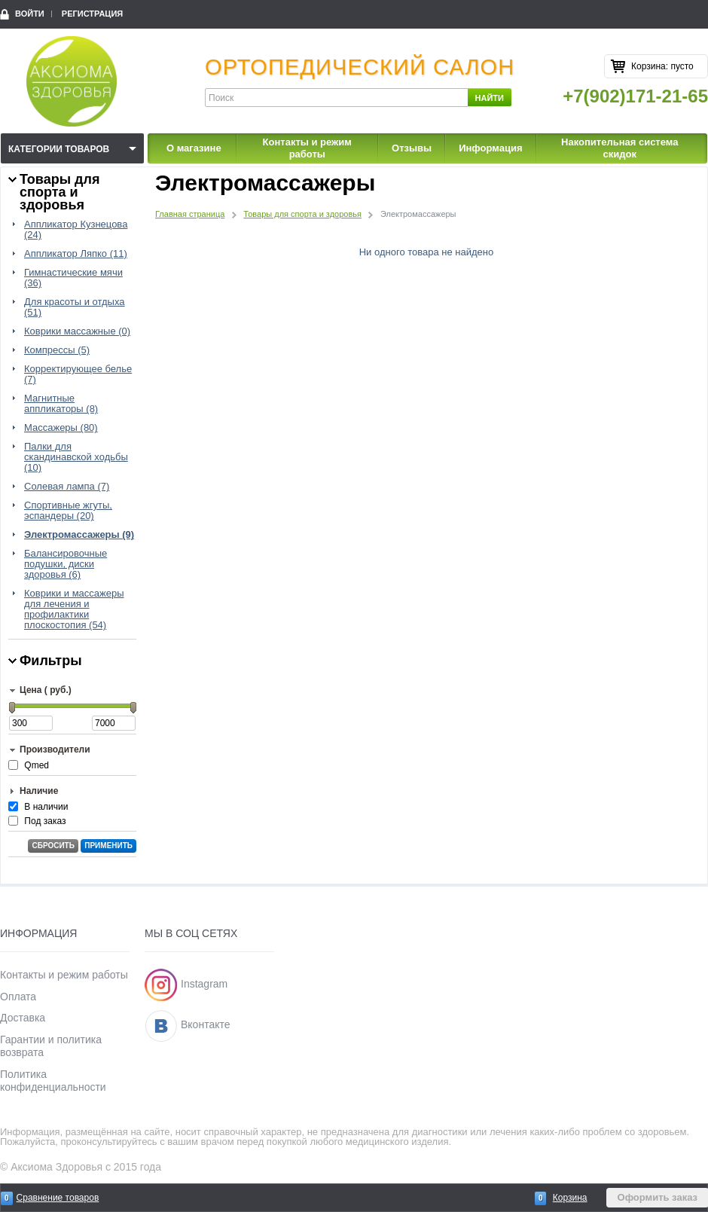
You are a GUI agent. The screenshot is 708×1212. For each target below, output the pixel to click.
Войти (29, 13)
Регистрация (92, 13)
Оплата (18, 997)
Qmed (36, 765)
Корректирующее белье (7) (78, 374)
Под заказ (45, 821)
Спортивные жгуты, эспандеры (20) (68, 510)
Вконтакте (205, 1024)
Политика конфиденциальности (53, 1080)
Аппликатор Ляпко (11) (75, 254)
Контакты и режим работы (307, 148)
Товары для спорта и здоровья (302, 213)
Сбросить (53, 845)
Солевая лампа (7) (66, 486)
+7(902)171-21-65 (635, 96)
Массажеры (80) (61, 428)
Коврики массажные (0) (77, 331)
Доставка (22, 1018)
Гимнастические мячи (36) (73, 277)
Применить (108, 845)
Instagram (204, 984)
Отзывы (412, 148)
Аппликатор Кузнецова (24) (75, 229)
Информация (490, 148)
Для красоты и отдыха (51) (74, 307)
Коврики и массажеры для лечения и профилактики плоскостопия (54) (74, 609)
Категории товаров (58, 149)
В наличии (46, 806)
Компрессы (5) (57, 350)
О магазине (193, 148)
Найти (489, 97)
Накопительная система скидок (619, 148)
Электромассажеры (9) (79, 535)
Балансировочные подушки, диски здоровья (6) (65, 564)
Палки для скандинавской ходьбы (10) (76, 457)
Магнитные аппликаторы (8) (61, 403)
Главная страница (189, 213)
